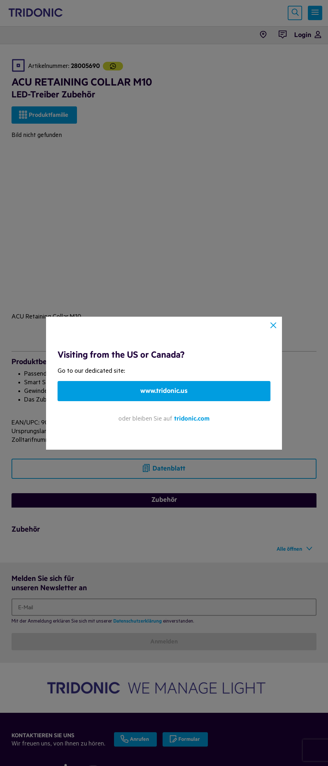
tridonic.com (192, 419)
